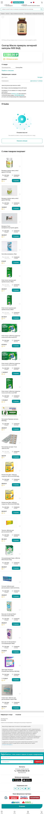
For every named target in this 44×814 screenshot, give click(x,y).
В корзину (16, 180)
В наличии (18, 714)
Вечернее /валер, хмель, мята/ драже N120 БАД (10, 171)
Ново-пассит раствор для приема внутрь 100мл (9, 280)
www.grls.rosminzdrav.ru (7, 744)
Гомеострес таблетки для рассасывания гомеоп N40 (9, 698)
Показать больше (22, 141)
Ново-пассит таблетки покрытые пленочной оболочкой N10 (11, 336)
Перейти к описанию (8, 70)
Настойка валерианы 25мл (9, 254)
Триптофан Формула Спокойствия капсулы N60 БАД (10, 670)
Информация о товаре (6, 714)
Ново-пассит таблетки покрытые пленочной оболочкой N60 (11, 392)
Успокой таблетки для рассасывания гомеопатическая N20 (11, 587)
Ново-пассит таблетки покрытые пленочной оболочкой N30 (11, 364)
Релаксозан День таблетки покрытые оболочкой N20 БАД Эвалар (10, 475)
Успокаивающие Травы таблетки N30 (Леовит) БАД (11, 558)
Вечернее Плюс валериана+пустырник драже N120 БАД (10, 227)
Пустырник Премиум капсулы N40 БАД (10, 419)
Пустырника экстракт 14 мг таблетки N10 (9, 447)
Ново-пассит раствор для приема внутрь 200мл (9, 308)
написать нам (14, 93)
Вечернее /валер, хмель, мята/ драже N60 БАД (10, 199)
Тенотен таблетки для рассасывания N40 (8, 531)
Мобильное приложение (22, 777)
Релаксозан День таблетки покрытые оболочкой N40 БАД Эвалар (10, 503)
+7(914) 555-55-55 (18, 95)
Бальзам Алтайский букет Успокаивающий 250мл (9, 642)
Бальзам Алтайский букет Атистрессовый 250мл (9, 614)
